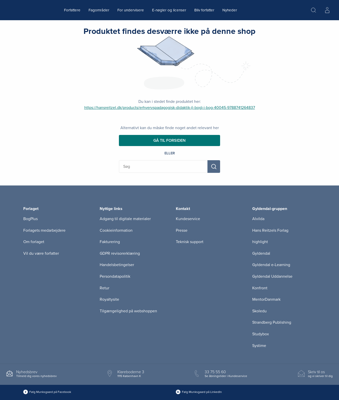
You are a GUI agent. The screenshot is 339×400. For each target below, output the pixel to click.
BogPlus (30, 218)
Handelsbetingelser (117, 264)
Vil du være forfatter (41, 253)
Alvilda (258, 218)
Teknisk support (189, 241)
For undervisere (130, 10)
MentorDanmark (266, 299)
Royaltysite (109, 299)
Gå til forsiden (169, 140)
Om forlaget (33, 241)
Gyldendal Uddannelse (272, 276)
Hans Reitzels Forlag (270, 230)
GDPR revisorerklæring (120, 253)
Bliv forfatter (204, 10)
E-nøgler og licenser (169, 10)
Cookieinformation (116, 230)
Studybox (260, 334)
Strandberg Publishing (271, 322)
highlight (260, 241)
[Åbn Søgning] (313, 10)
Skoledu (259, 311)
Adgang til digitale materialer (125, 218)
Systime (259, 345)
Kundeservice (188, 218)
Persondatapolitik (115, 276)
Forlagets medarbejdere (44, 230)
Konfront (259, 288)
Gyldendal (261, 253)
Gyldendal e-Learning (271, 264)
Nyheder (229, 10)
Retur (104, 288)
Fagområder (99, 10)
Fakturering (110, 241)
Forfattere (72, 10)
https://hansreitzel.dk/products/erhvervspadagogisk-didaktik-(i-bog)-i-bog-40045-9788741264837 (169, 107)
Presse (181, 230)
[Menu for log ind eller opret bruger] (327, 10)
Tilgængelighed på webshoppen (128, 311)
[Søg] (213, 166)
